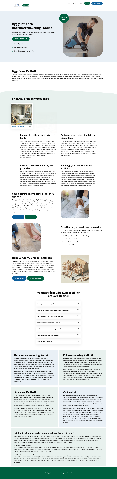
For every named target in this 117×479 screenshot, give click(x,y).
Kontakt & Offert (97, 3)
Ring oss (31, 217)
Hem (69, 3)
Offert (75, 3)
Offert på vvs (19, 278)
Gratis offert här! (21, 39)
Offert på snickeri (35, 278)
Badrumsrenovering (18, 132)
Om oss (87, 3)
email (18, 217)
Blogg (80, 3)
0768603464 (26, 5)
